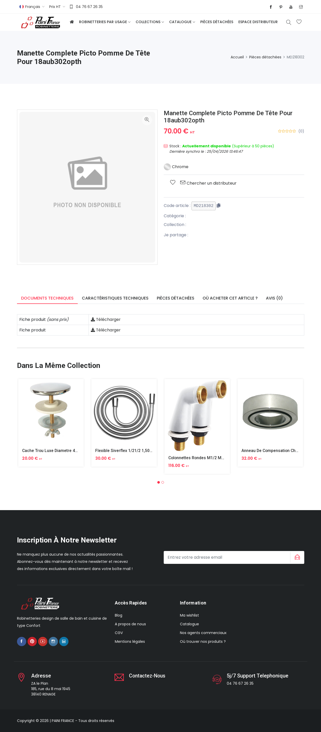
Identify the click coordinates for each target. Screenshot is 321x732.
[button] (159, 482)
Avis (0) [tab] (274, 298)
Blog (118, 615)
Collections (148, 21)
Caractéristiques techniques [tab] (115, 298)
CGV (119, 632)
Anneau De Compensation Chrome (274, 450)
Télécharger (106, 319)
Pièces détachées (216, 21)
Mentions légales (130, 641)
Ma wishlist (189, 615)
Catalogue (180, 21)
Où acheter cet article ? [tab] (230, 298)
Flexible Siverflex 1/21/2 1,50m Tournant (133, 450)
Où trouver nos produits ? (203, 641)
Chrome (176, 167)
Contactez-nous (148, 676)
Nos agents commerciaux (203, 632)
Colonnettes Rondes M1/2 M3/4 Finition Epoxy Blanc (217, 457)
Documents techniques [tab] (47, 298)
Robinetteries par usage (103, 21)
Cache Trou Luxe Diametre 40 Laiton (56, 450)
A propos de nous (130, 624)
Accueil (237, 57)
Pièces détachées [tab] (175, 298)
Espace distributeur (258, 21)
